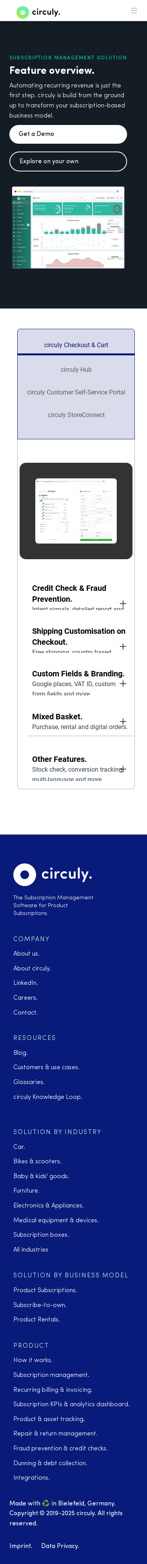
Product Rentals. (36, 1320)
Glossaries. (29, 1082)
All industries (30, 1250)
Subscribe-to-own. (40, 1305)
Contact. (25, 1013)
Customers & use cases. (46, 1068)
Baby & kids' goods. (41, 1176)
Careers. (25, 998)
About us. (26, 954)
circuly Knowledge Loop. (47, 1097)
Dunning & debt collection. (50, 1464)
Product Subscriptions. (45, 1291)
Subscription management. (51, 1375)
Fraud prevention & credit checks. (60, 1449)
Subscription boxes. (41, 1235)
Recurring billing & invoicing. (53, 1390)
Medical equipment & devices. (56, 1221)
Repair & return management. (55, 1434)
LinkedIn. (25, 983)
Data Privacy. (60, 1546)
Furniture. (26, 1191)
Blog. (20, 1053)
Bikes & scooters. (37, 1162)
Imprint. (21, 1546)
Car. (19, 1147)
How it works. (33, 1360)
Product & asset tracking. (49, 1419)
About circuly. (32, 969)
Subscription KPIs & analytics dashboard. (71, 1405)
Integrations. (31, 1478)
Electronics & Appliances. (48, 1206)
